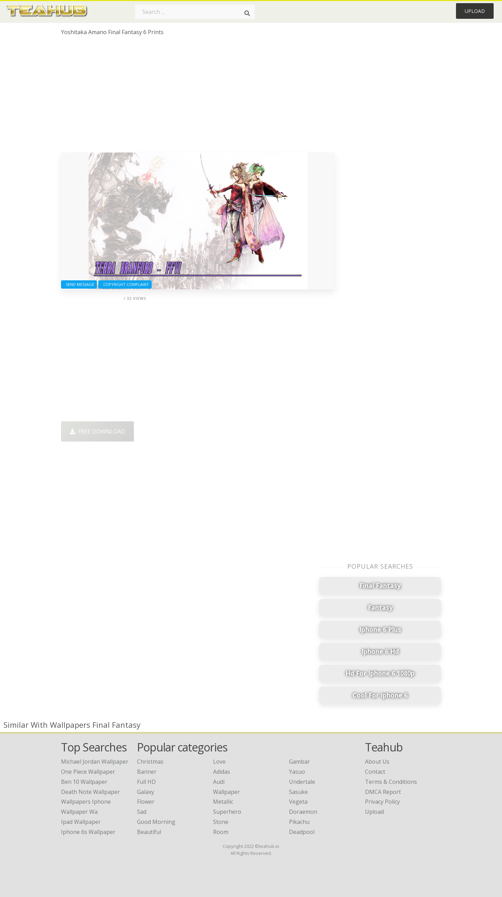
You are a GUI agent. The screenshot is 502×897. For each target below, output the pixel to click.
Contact (375, 771)
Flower (145, 801)
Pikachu (299, 822)
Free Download (97, 431)
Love (219, 761)
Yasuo (297, 771)
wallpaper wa (79, 812)
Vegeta (298, 801)
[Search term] (195, 12)
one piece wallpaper (88, 771)
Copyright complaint (125, 284)
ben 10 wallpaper (84, 782)
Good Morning (156, 822)
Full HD (146, 782)
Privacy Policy (382, 801)
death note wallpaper (90, 792)
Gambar (299, 761)
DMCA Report (383, 792)
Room (220, 832)
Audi (219, 782)
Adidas (221, 771)
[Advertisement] (198, 97)
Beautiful (149, 832)
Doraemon (303, 812)
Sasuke (298, 792)
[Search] (247, 13)
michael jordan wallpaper (94, 761)
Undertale (302, 782)
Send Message (79, 284)
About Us (377, 761)
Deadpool (301, 832)
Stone (220, 822)
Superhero (227, 812)
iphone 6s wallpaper (88, 832)
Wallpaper (226, 792)
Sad (141, 812)
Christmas (150, 761)
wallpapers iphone (86, 801)
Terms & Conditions (391, 782)
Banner (147, 771)
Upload (475, 11)
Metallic (223, 801)
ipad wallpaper (81, 822)
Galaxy (145, 792)
